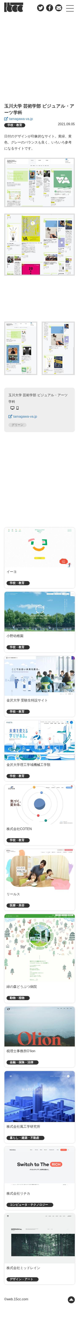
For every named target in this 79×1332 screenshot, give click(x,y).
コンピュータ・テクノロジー (29, 1204)
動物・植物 (17, 998)
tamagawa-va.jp (21, 119)
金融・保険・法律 (21, 1062)
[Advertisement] (39, 58)
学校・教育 (14, 125)
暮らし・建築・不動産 (24, 1137)
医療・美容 (17, 905)
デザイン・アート (21, 1279)
